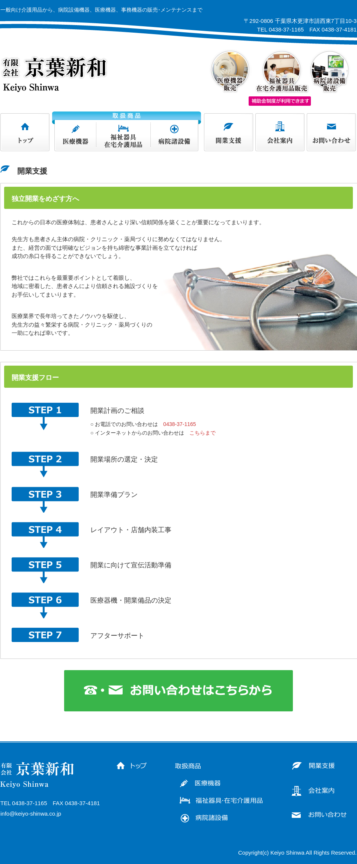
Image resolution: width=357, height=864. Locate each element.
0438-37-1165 (179, 424)
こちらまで (202, 433)
